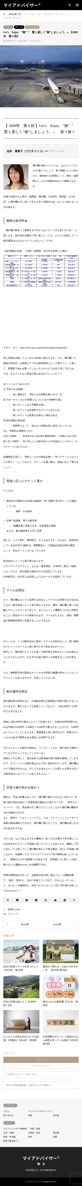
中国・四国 (35, 1129)
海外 (30, 1137)
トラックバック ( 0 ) (41, 1066)
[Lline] (36, 900)
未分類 (56, 1115)
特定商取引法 (32, 1170)
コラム (8, 27)
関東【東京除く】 (11, 1141)
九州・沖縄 (8, 1133)
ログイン (33, 1085)
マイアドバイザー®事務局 (15, 1129)
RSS (44, 1164)
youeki (17, 909)
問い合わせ (8, 1115)
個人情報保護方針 (48, 1170)
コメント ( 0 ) (41, 1060)
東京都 (56, 1133)
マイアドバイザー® (41, 1158)
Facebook (38, 1164)
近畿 (55, 1137)
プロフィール (56, 151)
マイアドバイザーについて (40, 1111)
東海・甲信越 (9, 1137)
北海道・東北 (34, 1133)
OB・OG (19, 27)
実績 (30, 1115)
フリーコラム (32, 27)
